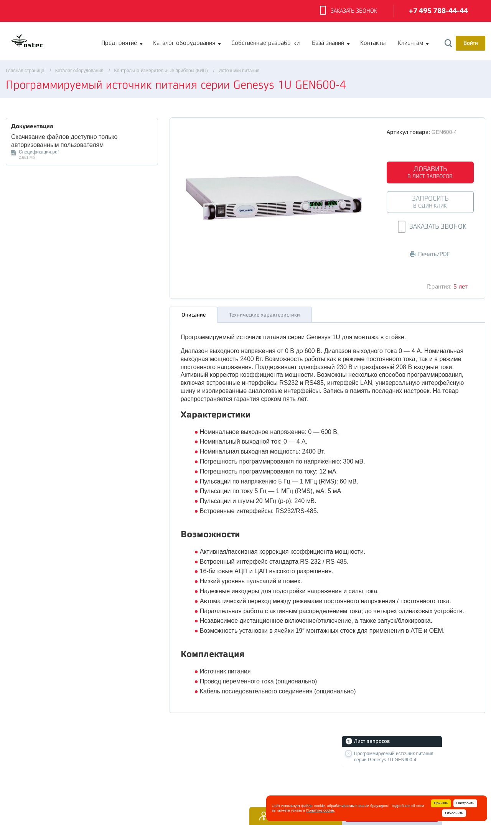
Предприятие (119, 43)
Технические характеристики (264, 313)
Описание (193, 313)
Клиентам (410, 43)
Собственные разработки (265, 43)
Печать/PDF (430, 254)
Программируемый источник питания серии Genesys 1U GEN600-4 (393, 756)
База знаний (328, 43)
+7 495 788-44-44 (438, 11)
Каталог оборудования (184, 43)
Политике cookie (320, 810)
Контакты (373, 43)
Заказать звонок (348, 11)
